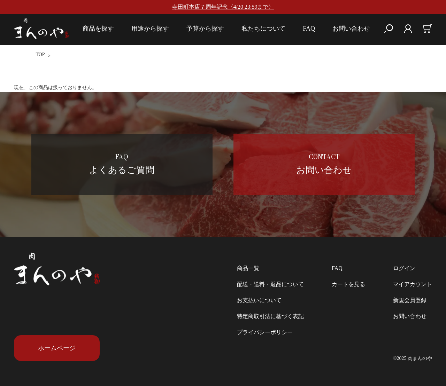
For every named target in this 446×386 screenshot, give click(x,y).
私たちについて (263, 28)
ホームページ (57, 348)
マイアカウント (412, 284)
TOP (40, 54)
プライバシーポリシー (265, 332)
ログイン (404, 268)
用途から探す (150, 28)
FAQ (309, 28)
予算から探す (205, 28)
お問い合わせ (351, 28)
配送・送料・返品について (270, 284)
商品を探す (98, 28)
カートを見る (348, 284)
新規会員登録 (409, 300)
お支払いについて (259, 300)
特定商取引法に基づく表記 (270, 316)
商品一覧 (248, 268)
